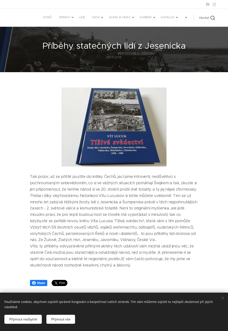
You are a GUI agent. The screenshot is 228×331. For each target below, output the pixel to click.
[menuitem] (115, 17)
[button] (207, 17)
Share (38, 283)
